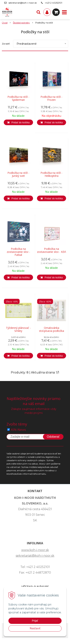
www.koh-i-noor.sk (35, 550)
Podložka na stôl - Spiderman (18, 98)
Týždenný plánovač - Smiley (18, 329)
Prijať (35, 620)
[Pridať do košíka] (18, 122)
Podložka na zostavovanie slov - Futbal (18, 251)
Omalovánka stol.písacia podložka (51, 329)
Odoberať (53, 436)
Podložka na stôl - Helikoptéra (51, 174)
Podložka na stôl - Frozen (51, 98)
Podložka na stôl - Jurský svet (18, 174)
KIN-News (18, 429)
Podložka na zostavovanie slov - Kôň (51, 250)
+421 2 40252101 (53, 2)
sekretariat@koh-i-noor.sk (23, 2)
